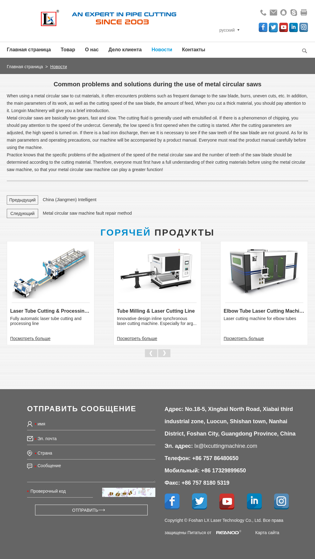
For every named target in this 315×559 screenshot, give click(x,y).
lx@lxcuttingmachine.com (225, 446)
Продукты (157, 232)
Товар (68, 49)
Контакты (193, 49)
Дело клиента (125, 49)
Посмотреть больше (30, 338)
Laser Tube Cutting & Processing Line (50, 311)
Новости (162, 49)
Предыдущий (22, 199)
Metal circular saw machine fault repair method (87, 213)
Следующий (22, 213)
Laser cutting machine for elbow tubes (260, 318)
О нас (91, 49)
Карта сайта (267, 532)
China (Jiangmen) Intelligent (69, 199)
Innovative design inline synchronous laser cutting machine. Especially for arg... (157, 321)
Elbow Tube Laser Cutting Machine (264, 311)
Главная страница (29, 49)
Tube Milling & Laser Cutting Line (156, 311)
